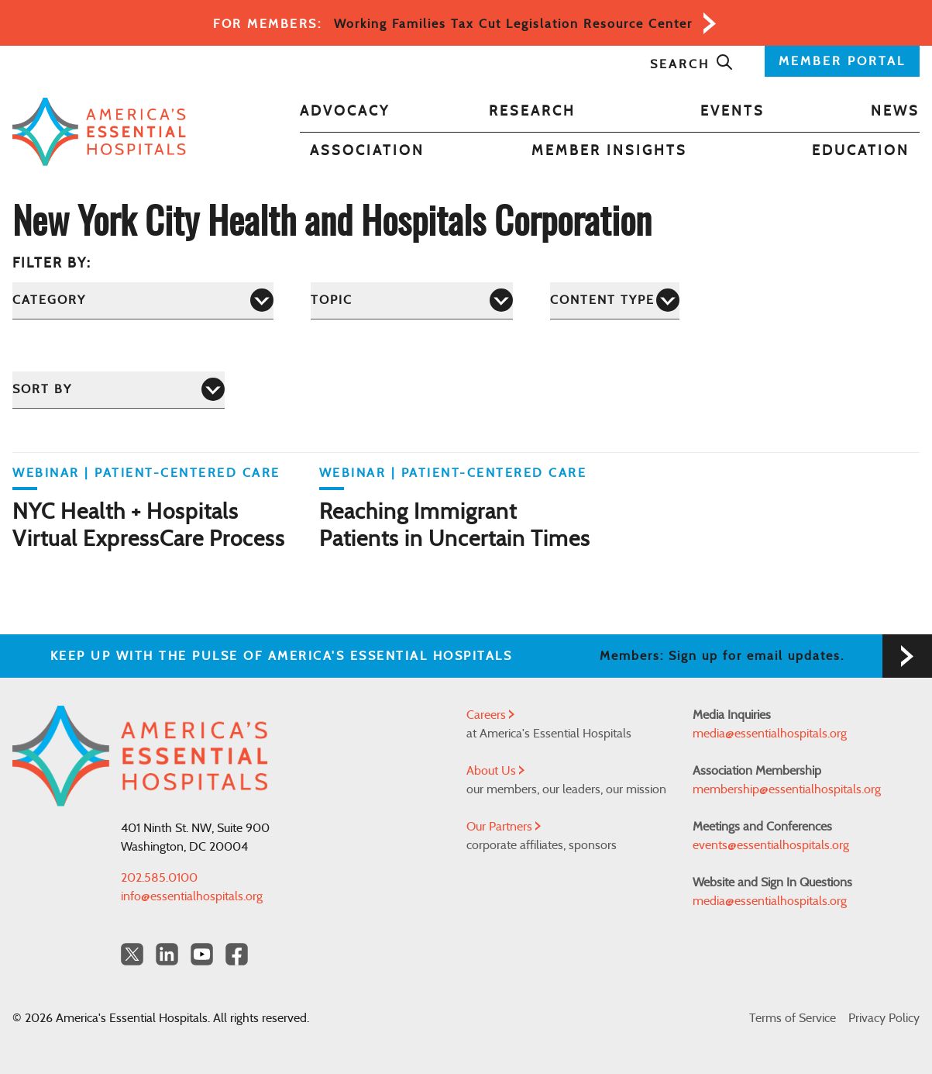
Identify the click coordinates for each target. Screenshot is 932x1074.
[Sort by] (118, 389)
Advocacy (345, 112)
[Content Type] (614, 300)
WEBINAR (46, 473)
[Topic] (412, 300)
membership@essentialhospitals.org (787, 789)
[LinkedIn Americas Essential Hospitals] (167, 954)
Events (732, 112)
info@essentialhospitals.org (192, 896)
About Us (495, 771)
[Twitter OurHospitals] (132, 954)
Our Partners (503, 826)
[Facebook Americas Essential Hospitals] (236, 954)
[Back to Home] (99, 132)
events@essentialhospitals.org (771, 845)
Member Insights (609, 151)
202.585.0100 (159, 878)
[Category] (142, 300)
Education (861, 151)
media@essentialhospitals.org (770, 733)
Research (532, 112)
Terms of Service (792, 1018)
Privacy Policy (884, 1018)
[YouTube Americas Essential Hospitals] (202, 954)
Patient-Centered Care (187, 473)
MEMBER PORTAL (842, 61)
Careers (490, 715)
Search (692, 64)
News (895, 112)
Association (367, 151)
